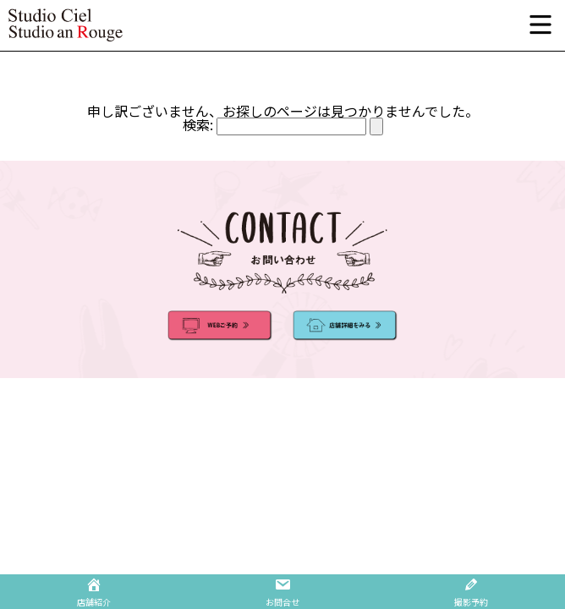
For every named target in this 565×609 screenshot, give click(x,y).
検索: (198, 124)
